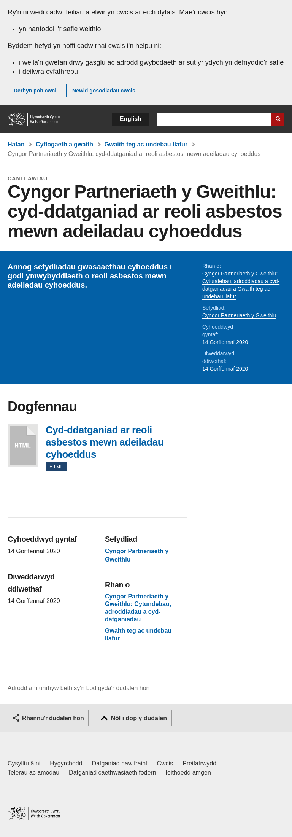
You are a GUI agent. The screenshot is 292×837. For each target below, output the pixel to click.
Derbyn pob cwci (35, 91)
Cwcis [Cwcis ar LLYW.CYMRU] (165, 763)
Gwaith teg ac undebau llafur (145, 144)
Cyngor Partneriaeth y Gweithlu (239, 315)
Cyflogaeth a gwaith (64, 144)
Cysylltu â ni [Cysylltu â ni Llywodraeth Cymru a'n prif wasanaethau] (24, 763)
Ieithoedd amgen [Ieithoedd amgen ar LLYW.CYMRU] (188, 772)
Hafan (16, 144)
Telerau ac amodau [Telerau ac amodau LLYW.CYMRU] (33, 772)
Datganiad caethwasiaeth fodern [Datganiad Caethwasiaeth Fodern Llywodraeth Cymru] (112, 772)
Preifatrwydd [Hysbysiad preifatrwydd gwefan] (199, 763)
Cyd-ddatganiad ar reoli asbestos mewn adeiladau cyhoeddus (23, 445)
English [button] (130, 119)
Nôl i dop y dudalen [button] (139, 718)
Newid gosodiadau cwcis (103, 91)
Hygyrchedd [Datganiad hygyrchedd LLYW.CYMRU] (66, 763)
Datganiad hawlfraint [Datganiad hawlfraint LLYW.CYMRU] (120, 763)
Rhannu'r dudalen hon (53, 718)
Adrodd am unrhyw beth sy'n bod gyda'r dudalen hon (78, 688)
